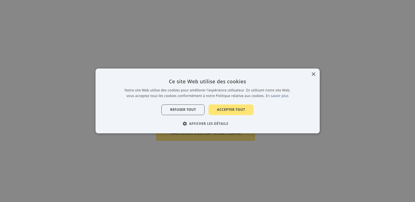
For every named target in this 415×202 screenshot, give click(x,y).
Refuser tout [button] (183, 109)
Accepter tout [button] (231, 109)
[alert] (207, 101)
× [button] (313, 74)
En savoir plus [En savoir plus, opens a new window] (277, 96)
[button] (207, 124)
